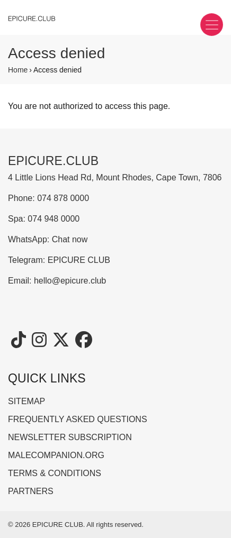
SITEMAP (26, 401)
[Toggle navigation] (211, 24)
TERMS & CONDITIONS (54, 473)
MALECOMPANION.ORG (56, 455)
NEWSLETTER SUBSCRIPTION (70, 437)
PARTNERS (31, 491)
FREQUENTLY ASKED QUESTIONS (77, 419)
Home (18, 70)
